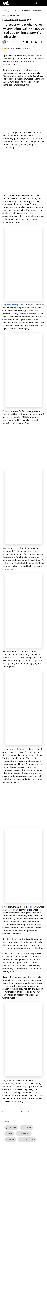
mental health (24, 1133)
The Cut (33, 906)
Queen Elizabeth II (34, 55)
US (16, 10)
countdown (26, 1127)
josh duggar (11, 1127)
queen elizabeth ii (27, 1139)
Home (4, 10)
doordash (10, 1139)
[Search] (37, 3)
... (11, 10)
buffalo (9, 1133)
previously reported (14, 304)
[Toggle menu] (42, 3)
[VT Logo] (6, 3)
